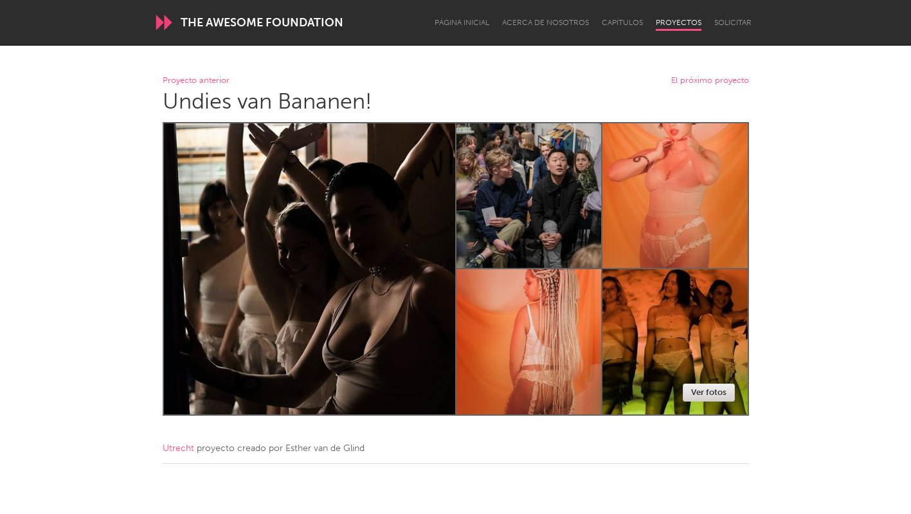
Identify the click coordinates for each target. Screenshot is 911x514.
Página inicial (462, 22)
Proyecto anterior (196, 80)
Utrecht (178, 448)
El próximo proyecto (710, 80)
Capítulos (622, 22)
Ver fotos (708, 392)
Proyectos (678, 22)
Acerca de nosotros (545, 22)
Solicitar (733, 22)
